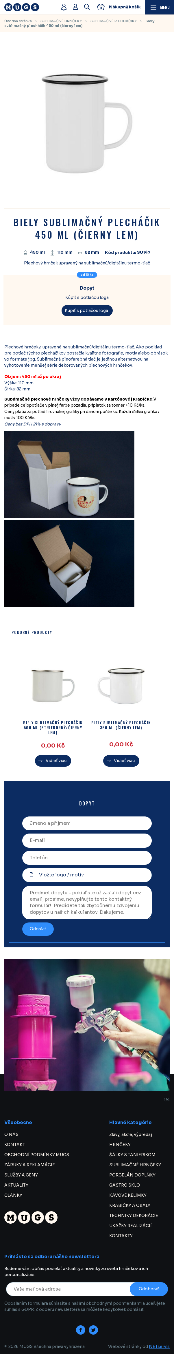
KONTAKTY (121, 1235)
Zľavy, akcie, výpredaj (130, 1134)
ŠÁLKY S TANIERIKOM (132, 1154)
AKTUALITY (16, 1185)
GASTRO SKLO (124, 1185)
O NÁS (11, 1134)
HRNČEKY (120, 1144)
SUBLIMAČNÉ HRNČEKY (61, 21)
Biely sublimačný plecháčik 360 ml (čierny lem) (121, 725)
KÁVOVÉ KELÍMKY (128, 1195)
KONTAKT (14, 1144)
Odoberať (149, 1288)
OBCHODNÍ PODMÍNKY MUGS (36, 1154)
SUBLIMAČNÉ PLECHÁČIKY (113, 21)
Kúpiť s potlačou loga (86, 310)
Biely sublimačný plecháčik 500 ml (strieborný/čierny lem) (52, 727)
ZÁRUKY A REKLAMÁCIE (29, 1164)
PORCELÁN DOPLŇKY (132, 1175)
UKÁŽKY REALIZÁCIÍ (130, 1225)
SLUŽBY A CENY (21, 1175)
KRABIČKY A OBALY (129, 1205)
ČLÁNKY (13, 1195)
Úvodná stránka (18, 21)
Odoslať (38, 928)
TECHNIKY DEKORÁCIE (133, 1215)
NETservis (159, 1346)
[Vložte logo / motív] (87, 875)
